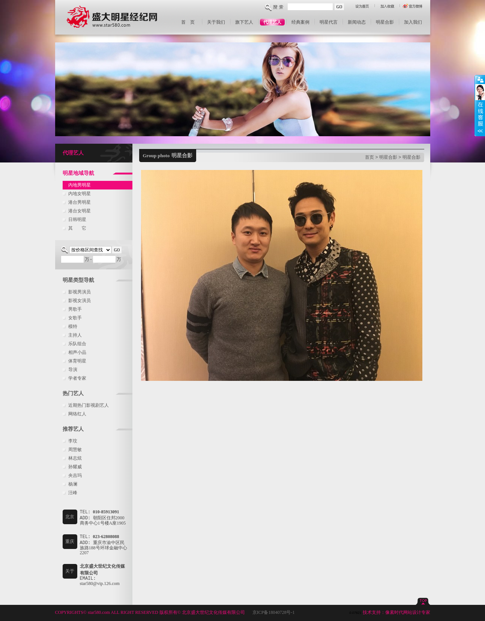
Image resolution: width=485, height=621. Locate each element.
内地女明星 (79, 193)
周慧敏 (75, 449)
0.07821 (355, 613)
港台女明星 (79, 211)
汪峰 (72, 492)
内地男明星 (79, 185)
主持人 (75, 335)
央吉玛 (75, 475)
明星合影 (388, 157)
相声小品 (77, 352)
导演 (72, 369)
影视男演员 (79, 292)
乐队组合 (77, 343)
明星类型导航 (78, 280)
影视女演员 (79, 300)
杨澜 (72, 484)
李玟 (72, 441)
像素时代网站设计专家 (407, 612)
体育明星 (77, 361)
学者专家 (77, 378)
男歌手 (75, 309)
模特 (72, 326)
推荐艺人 (73, 429)
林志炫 (75, 458)
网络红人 (77, 414)
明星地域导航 (78, 173)
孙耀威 (75, 466)
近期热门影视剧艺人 (88, 405)
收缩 (479, 105)
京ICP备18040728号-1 (273, 612)
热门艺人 (73, 393)
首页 (369, 157)
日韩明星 (77, 219)
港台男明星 (79, 202)
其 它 (77, 228)
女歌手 (75, 317)
